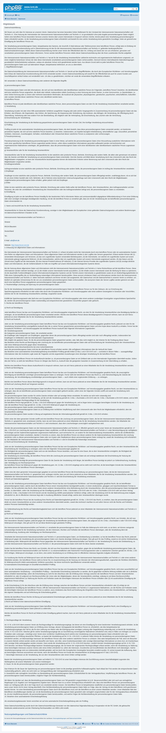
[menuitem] (17, 15)
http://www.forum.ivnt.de (20, 245)
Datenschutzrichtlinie (75, 718)
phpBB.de (79, 728)
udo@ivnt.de (14, 240)
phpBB (65, 727)
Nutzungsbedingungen (59, 718)
